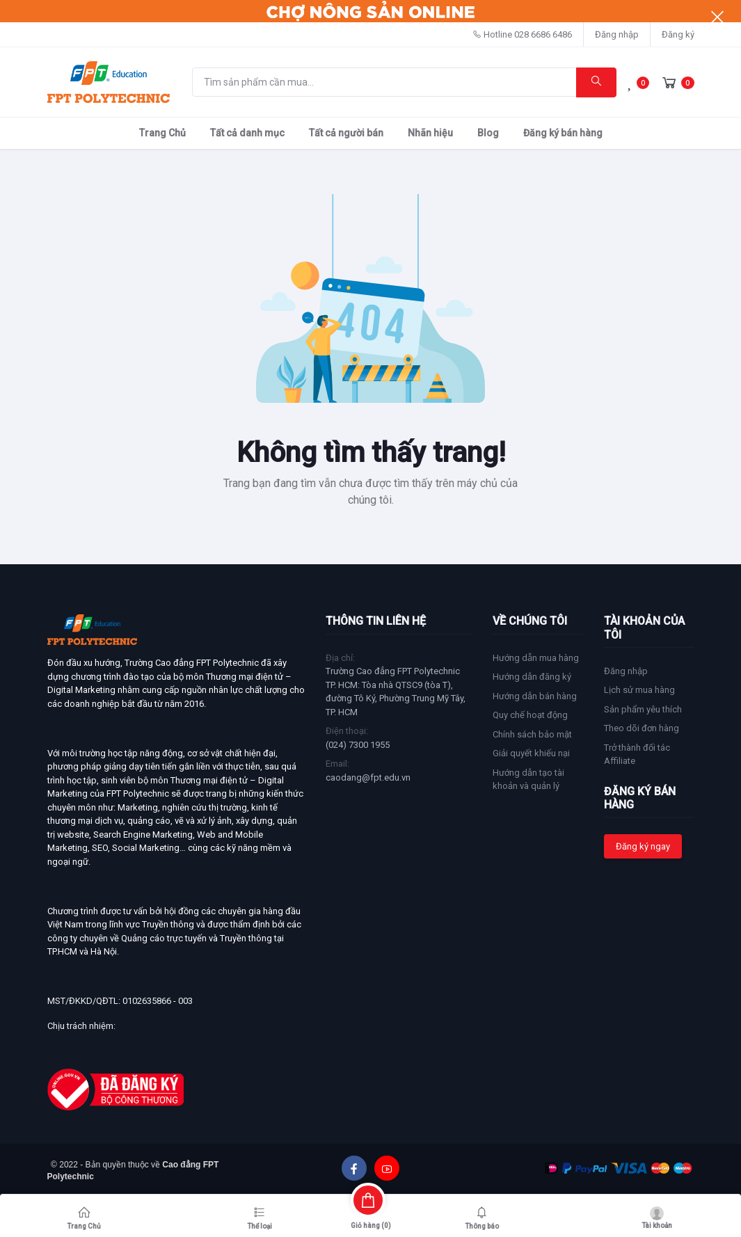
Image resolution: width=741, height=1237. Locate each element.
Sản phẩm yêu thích (643, 709)
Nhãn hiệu (430, 132)
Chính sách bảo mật (532, 734)
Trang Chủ (162, 132)
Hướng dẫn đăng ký (532, 676)
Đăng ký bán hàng (563, 132)
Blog (488, 132)
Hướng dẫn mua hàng (536, 658)
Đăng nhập (617, 34)
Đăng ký (678, 34)
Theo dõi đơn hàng (641, 728)
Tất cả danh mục (247, 132)
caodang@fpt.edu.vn (368, 777)
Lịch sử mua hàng (639, 690)
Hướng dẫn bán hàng (535, 696)
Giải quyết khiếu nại (531, 753)
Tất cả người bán (346, 132)
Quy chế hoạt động (530, 715)
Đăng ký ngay (643, 846)
